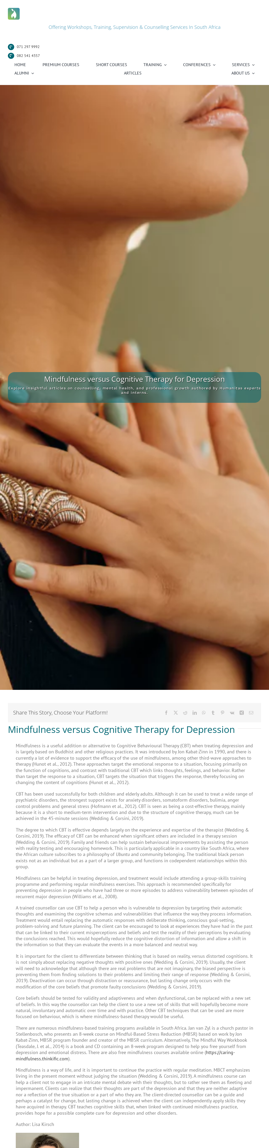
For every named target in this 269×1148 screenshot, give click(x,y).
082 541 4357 (28, 55)
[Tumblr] (213, 712)
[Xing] (241, 712)
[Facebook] (166, 712)
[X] (175, 712)
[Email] (251, 712)
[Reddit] (185, 712)
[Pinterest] (222, 712)
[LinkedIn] (194, 712)
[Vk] (232, 712)
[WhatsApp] (203, 712)
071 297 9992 (28, 46)
